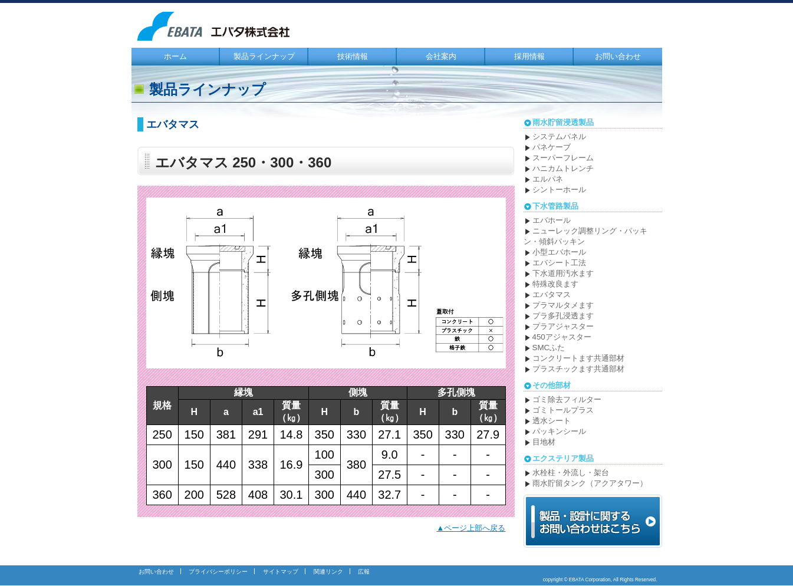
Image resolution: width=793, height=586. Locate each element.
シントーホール (559, 189)
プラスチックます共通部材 (578, 368)
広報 (364, 571)
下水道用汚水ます (563, 273)
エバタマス (551, 294)
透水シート (551, 420)
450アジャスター (561, 336)
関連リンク (328, 571)
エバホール (551, 220)
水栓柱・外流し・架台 (570, 472)
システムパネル (559, 136)
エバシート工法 (559, 262)
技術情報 (352, 56)
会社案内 (441, 56)
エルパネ (547, 179)
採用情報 (529, 56)
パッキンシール (559, 431)
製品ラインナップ (264, 56)
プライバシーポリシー (218, 571)
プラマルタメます (563, 305)
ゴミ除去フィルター (566, 399)
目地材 (543, 441)
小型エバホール (559, 252)
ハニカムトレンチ (563, 168)
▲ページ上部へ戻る (470, 528)
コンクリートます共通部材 (578, 358)
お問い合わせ (618, 56)
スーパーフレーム (563, 157)
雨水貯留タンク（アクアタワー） (589, 483)
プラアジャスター (563, 326)
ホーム (175, 56)
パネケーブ (551, 147)
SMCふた (548, 347)
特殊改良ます (555, 283)
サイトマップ (280, 571)
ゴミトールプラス (563, 410)
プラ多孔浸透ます (563, 315)
